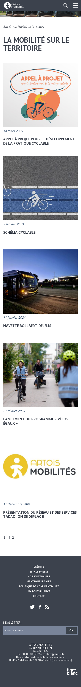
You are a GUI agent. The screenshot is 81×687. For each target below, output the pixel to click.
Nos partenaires (39, 576)
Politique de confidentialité (39, 586)
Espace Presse (39, 571)
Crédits (38, 566)
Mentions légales (39, 581)
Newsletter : (12, 622)
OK (71, 630)
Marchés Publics (39, 591)
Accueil (7, 26)
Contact (39, 596)
